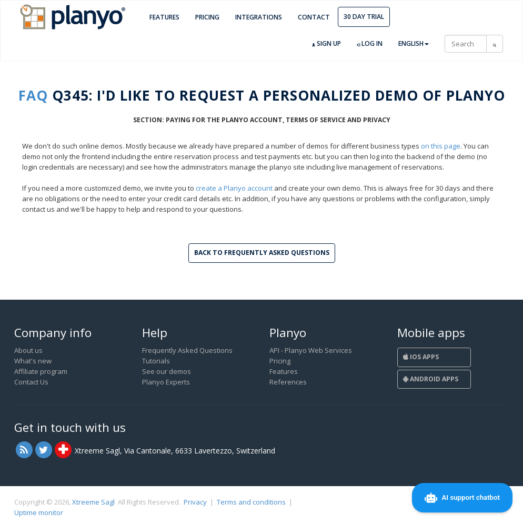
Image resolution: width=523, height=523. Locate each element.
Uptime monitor (38, 512)
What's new (33, 361)
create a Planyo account (234, 188)
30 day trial (364, 16)
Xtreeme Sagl (93, 502)
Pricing (207, 17)
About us (28, 350)
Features (164, 17)
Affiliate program (40, 371)
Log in (370, 43)
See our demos (166, 371)
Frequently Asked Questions (187, 350)
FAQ (33, 95)
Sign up (326, 43)
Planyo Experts (166, 382)
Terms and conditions (251, 502)
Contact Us (31, 382)
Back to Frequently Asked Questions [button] (261, 252)
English (413, 43)
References (288, 382)
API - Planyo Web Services (310, 350)
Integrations (258, 17)
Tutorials (156, 361)
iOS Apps (421, 356)
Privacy (195, 502)
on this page (440, 146)
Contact (314, 17)
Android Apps (430, 378)
